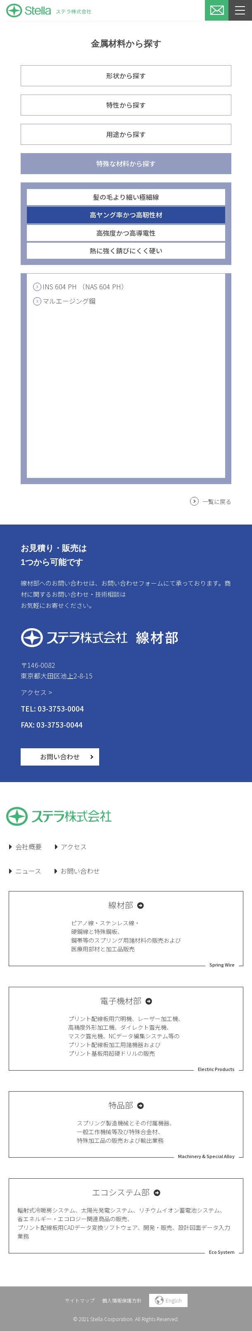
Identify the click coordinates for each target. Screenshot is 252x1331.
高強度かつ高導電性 (126, 233)
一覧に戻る (216, 501)
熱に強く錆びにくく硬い (126, 250)
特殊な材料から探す (126, 163)
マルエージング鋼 (64, 300)
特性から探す (126, 105)
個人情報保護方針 (122, 1300)
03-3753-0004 (61, 708)
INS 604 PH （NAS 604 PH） (80, 286)
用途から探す (126, 134)
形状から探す (126, 75)
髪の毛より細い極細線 (126, 197)
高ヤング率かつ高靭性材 (126, 215)
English (168, 1300)
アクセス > (36, 692)
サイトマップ (80, 1300)
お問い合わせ (60, 756)
